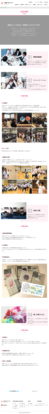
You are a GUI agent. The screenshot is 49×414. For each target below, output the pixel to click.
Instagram (46, 2)
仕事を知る (17, 4)
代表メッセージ (40, 4)
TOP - (2, 7)
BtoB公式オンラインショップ (42, 405)
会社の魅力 (22, 4)
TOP (14, 403)
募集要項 (30, 2)
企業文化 (34, 4)
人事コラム (46, 4)
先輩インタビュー (28, 4)
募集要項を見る (35, 391)
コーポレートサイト (41, 403)
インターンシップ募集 (38, 2)
